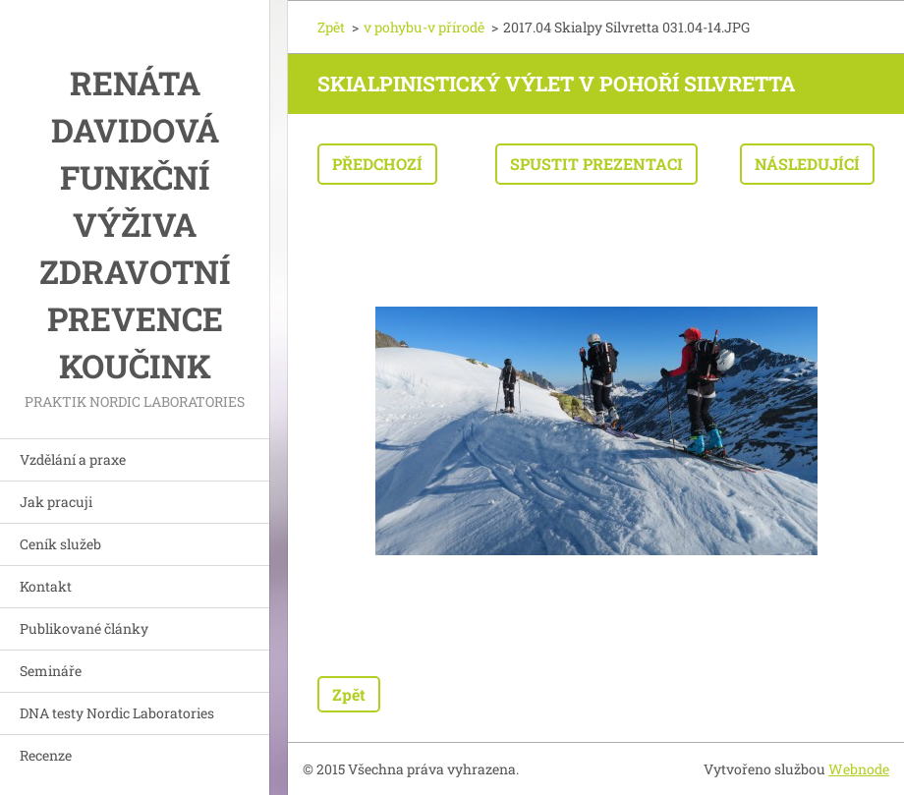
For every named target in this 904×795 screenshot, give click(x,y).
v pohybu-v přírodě (424, 27)
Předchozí (377, 163)
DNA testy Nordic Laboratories (117, 713)
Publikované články (84, 628)
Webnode (858, 769)
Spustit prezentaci (596, 163)
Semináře (51, 670)
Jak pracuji (56, 501)
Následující (807, 163)
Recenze (46, 755)
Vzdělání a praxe (73, 459)
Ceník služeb (60, 544)
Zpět (331, 27)
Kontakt (46, 586)
